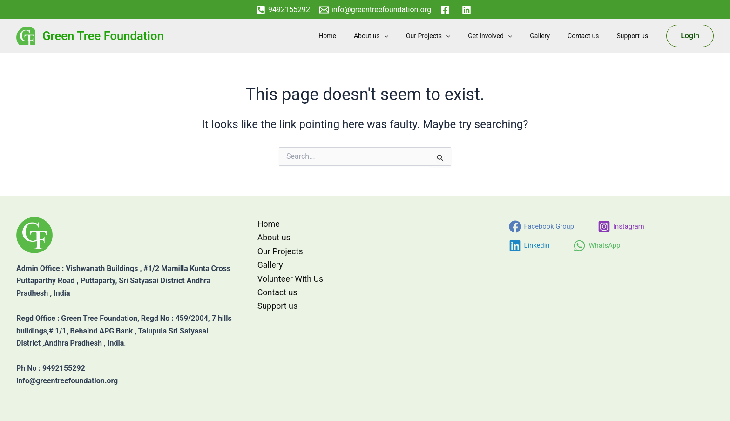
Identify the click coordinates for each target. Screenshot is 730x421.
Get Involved (506, 36)
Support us (634, 36)
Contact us (590, 36)
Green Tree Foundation (103, 36)
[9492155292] (283, 10)
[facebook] (446, 10)
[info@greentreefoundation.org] (375, 10)
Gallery (551, 36)
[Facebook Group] (542, 226)
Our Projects (449, 36)
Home (357, 36)
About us (396, 36)
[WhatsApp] (597, 245)
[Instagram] (622, 226)
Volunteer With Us (290, 279)
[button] (409, 36)
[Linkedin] (530, 245)
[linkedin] (468, 10)
